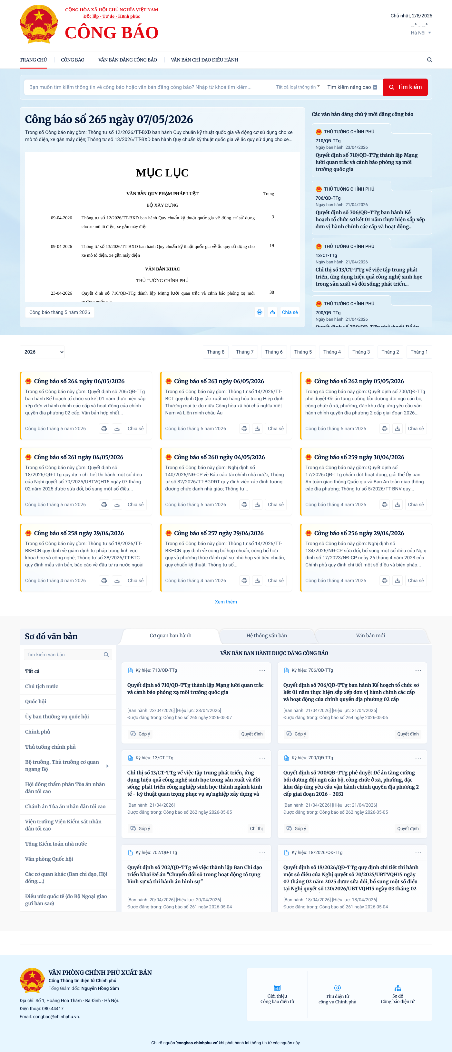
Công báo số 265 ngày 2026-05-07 (197, 717)
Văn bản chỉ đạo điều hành (204, 60)
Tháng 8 (215, 352)
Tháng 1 (419, 352)
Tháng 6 (274, 352)
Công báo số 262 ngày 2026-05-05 (197, 812)
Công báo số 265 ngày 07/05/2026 (109, 119)
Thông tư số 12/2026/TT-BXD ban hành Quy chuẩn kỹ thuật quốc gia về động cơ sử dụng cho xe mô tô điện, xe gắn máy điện (168, 222)
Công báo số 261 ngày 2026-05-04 (197, 907)
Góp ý (140, 734)
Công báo (72, 60)
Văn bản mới (370, 636)
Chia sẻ (290, 312)
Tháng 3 (361, 352)
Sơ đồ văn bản (51, 636)
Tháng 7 (244, 352)
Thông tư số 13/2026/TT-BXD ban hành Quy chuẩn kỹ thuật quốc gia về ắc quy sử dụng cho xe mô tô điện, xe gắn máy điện (168, 251)
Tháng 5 (303, 352)
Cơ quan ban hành (171, 636)
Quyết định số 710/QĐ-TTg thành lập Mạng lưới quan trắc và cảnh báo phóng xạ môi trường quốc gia (168, 298)
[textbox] (298, 87)
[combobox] (298, 87)
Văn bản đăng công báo (128, 60)
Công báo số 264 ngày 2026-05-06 (353, 717)
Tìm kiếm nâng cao (352, 87)
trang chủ (33, 60)
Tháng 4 (332, 352)
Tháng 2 (390, 352)
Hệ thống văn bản (266, 636)
